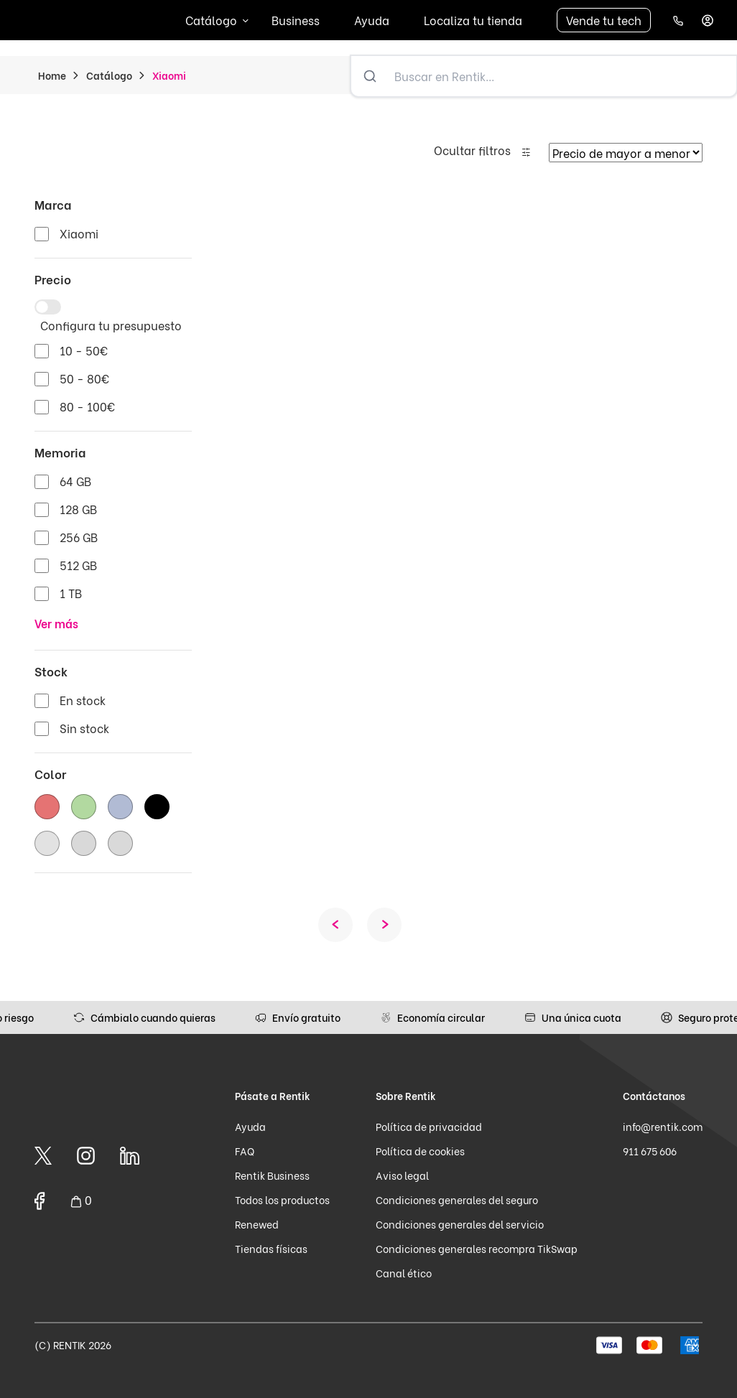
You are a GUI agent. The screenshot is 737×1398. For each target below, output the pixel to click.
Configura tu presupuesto (111, 325)
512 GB (78, 564)
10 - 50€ (84, 350)
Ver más (56, 623)
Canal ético (404, 1272)
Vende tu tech (603, 19)
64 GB (75, 480)
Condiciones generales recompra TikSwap (477, 1248)
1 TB (71, 592)
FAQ (244, 1150)
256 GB (79, 536)
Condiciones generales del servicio (460, 1223)
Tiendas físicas (271, 1248)
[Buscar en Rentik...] (562, 76)
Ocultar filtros (472, 149)
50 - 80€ (84, 378)
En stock (83, 699)
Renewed (257, 1223)
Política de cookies (420, 1150)
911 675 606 (650, 1150)
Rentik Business (272, 1175)
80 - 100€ (87, 406)
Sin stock (84, 727)
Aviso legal (402, 1175)
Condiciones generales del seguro (457, 1199)
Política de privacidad (429, 1126)
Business (296, 19)
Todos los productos (282, 1199)
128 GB (78, 508)
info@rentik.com (663, 1126)
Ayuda (371, 19)
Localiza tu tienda (473, 19)
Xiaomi (79, 233)
